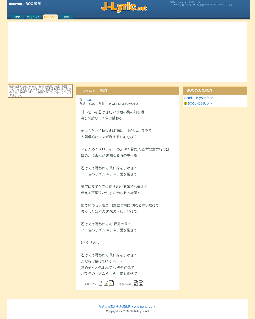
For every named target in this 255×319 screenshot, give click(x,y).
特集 (66, 17)
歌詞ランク (33, 17)
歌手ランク (50, 17)
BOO (89, 100)
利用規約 (125, 306)
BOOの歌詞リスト (200, 103)
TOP (17, 17)
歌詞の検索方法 (109, 306)
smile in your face (199, 98)
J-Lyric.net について (143, 306)
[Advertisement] (127, 52)
